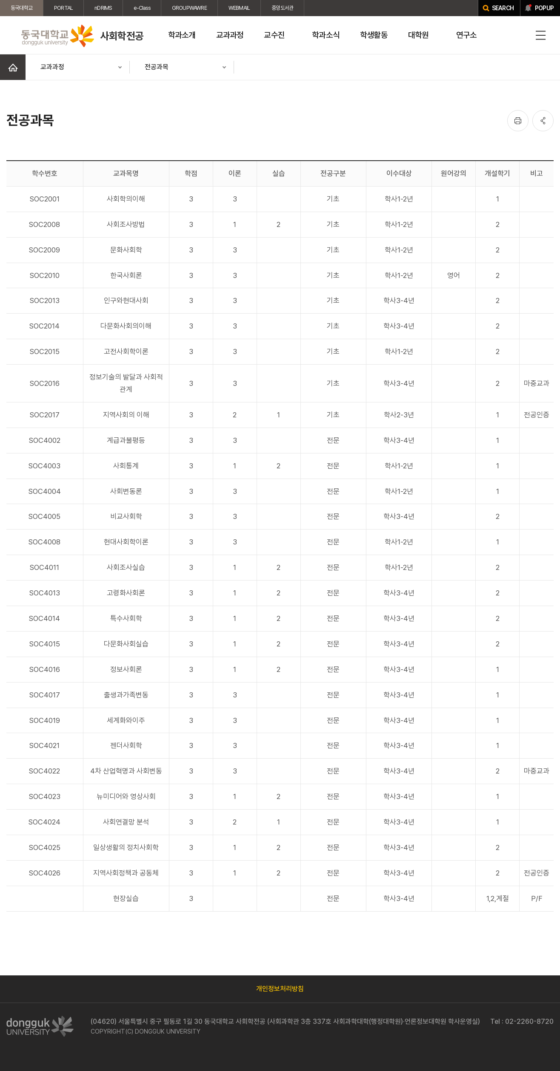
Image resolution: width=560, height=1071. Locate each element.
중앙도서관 (282, 8)
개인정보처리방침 (280, 989)
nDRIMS (103, 8)
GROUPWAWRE (189, 8)
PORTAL (63, 8)
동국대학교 (21, 8)
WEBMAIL (239, 8)
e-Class (142, 8)
